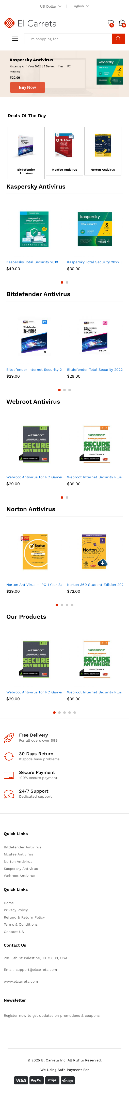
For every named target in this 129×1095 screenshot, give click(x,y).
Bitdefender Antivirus (26, 171)
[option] (34, 237)
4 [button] (72, 605)
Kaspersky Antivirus (21, 869)
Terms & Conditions (21, 924)
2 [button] (67, 282)
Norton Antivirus (103, 169)
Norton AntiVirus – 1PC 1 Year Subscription (43, 585)
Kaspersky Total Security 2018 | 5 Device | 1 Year (47, 262)
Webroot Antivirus (19, 876)
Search (118, 39)
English (78, 6)
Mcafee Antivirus (64, 169)
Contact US (14, 932)
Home (9, 903)
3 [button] (69, 390)
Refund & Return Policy (24, 917)
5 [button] (74, 712)
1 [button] (62, 282)
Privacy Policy (16, 910)
